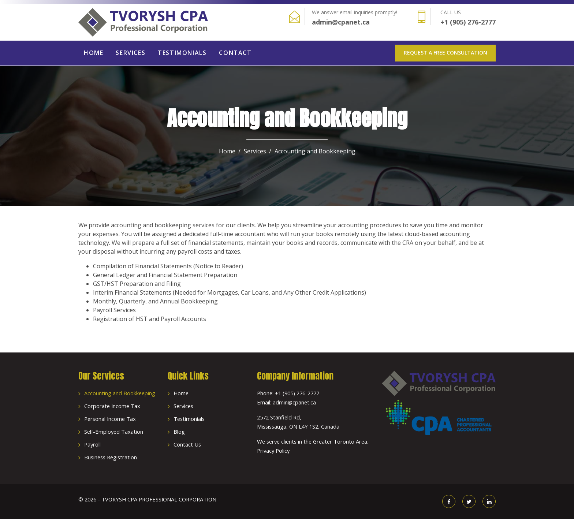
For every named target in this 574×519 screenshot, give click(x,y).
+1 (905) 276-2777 (468, 22)
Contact (235, 53)
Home (93, 53)
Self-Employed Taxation (113, 431)
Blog (179, 431)
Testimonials (182, 53)
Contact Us (187, 444)
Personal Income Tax (110, 418)
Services (130, 53)
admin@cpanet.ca (341, 22)
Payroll (92, 444)
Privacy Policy (273, 450)
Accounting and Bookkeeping (119, 393)
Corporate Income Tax (112, 406)
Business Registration (110, 457)
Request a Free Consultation (445, 52)
